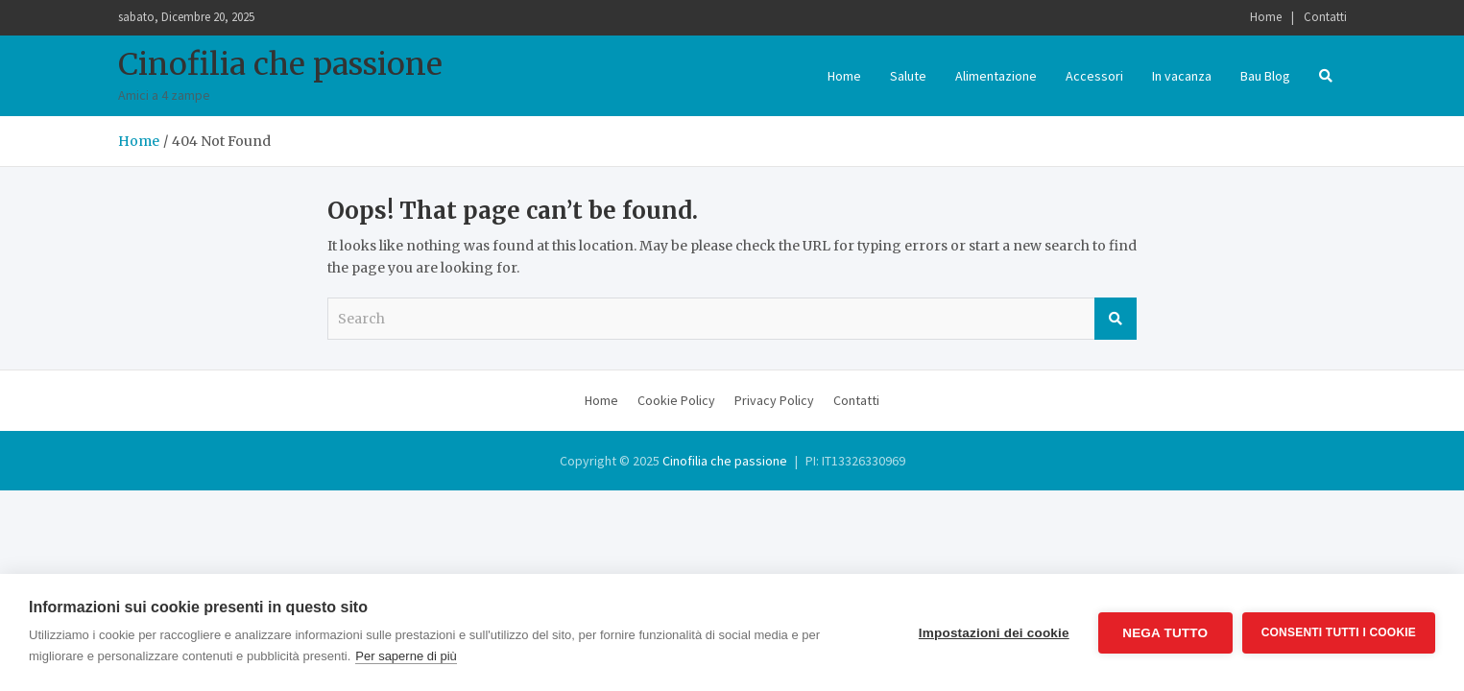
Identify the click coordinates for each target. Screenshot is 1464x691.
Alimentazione (996, 75)
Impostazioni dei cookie (994, 633)
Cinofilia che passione (280, 64)
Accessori (1094, 75)
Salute (908, 75)
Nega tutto (1165, 633)
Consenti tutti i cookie (1338, 632)
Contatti (1325, 17)
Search (1115, 319)
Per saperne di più (406, 656)
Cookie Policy (676, 400)
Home (1266, 17)
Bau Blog (1265, 75)
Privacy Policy (774, 400)
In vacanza (1182, 75)
